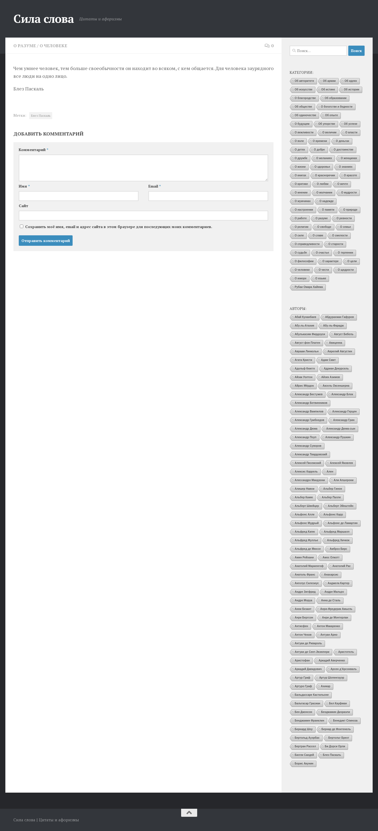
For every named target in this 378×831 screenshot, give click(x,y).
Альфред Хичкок (338, 540)
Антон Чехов (303, 634)
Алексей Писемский (308, 463)
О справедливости (307, 244)
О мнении (301, 192)
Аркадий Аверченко (332, 660)
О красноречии (325, 175)
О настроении (304, 209)
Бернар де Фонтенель (336, 729)
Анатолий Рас (341, 566)
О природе (350, 209)
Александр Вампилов (309, 411)
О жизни (300, 166)
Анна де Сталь (330, 600)
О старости (335, 244)
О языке (320, 278)
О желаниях (324, 158)
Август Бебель (343, 334)
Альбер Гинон (332, 488)
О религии (301, 226)
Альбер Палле (331, 497)
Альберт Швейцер (307, 505)
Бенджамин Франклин (309, 720)
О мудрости (349, 192)
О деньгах (342, 141)
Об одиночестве (305, 115)
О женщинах (349, 158)
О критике (301, 183)
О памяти (328, 209)
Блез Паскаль (40, 116)
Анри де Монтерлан (335, 617)
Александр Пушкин (338, 437)
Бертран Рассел (305, 746)
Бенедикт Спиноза (345, 720)
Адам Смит (328, 359)
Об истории (351, 89)
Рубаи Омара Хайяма (309, 286)
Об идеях (351, 80)
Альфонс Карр (333, 514)
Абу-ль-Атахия (304, 325)
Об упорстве (326, 123)
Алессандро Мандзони (310, 480)
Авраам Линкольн (307, 351)
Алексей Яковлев (341, 463)
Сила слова (43, 18)
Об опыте (331, 115)
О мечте (342, 183)
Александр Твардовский (311, 454)
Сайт (23, 205)
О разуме (24, 46)
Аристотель (346, 651)
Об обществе (303, 106)
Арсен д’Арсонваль (344, 669)
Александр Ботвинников (311, 402)
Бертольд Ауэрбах (307, 737)
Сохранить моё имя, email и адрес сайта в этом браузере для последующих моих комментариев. (118, 226)
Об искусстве (303, 89)
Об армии (329, 80)
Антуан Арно (329, 634)
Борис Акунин (304, 763)
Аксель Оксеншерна (336, 385)
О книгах (300, 175)
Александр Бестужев (309, 394)
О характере (330, 261)
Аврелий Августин (339, 351)
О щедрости (346, 269)
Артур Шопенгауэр (331, 677)
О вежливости (304, 132)
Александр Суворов (308, 445)
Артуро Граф (303, 686)
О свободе (324, 226)
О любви (322, 183)
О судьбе (301, 252)
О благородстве (305, 98)
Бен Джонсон (303, 712)
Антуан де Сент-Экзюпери (312, 651)
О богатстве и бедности (337, 106)
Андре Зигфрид (305, 591)
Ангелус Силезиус (307, 583)
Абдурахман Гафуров (339, 317)
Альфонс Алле (305, 514)
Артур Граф (302, 677)
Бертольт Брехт (338, 737)
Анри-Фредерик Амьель (336, 608)
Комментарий (33, 149)
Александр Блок (342, 394)
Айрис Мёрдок (304, 385)
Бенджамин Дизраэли (335, 712)
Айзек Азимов (330, 377)
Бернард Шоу (304, 729)
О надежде (326, 201)
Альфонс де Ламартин (343, 523)
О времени (320, 141)
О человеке (53, 46)
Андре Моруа (303, 600)
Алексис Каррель (306, 471)
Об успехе (350, 123)
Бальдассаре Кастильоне (312, 694)
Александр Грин (343, 420)
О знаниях (346, 166)
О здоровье (322, 166)
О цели (352, 261)
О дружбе (301, 158)
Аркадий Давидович (308, 669)
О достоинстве (344, 149)
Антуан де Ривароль (308, 643)
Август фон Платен (307, 342)
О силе (299, 235)
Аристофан (302, 660)
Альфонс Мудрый (307, 523)
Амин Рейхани (304, 557)
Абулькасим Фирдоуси (310, 334)
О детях (300, 149)
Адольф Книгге (305, 368)
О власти (351, 132)
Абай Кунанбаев (305, 317)
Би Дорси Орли (335, 746)
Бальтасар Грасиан (307, 703)
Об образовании (336, 98)
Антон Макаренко (328, 626)
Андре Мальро (334, 591)
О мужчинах (302, 201)
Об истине (328, 89)
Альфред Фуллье (306, 540)
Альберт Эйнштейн (340, 505)
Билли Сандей (304, 754)
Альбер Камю (304, 497)
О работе (301, 218)
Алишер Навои (305, 488)
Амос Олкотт (331, 557)
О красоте (350, 175)
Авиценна (335, 342)
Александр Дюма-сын (340, 428)
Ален (330, 471)
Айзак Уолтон (303, 377)
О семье (345, 226)
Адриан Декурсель (336, 368)
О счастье (322, 252)
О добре (319, 149)
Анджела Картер (338, 583)
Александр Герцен (344, 411)
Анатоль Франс (305, 574)
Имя (24, 186)
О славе (318, 235)
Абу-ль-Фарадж (333, 325)
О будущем (302, 123)
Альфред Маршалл (337, 531)
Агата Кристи (303, 359)
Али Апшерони (344, 480)
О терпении (345, 252)
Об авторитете (304, 80)
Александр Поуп (305, 437)
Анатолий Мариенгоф (309, 566)
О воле (299, 141)
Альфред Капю (305, 531)
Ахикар (325, 686)
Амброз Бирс (338, 548)
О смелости (340, 235)
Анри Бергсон (304, 617)
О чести (324, 269)
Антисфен (301, 626)
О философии (304, 261)
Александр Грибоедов (309, 420)
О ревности (344, 218)
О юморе (300, 278)
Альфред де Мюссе (308, 548)
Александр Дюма (306, 428)
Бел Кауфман (338, 703)
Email (154, 186)
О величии (329, 132)
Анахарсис (331, 574)
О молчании (324, 192)
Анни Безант (303, 608)
